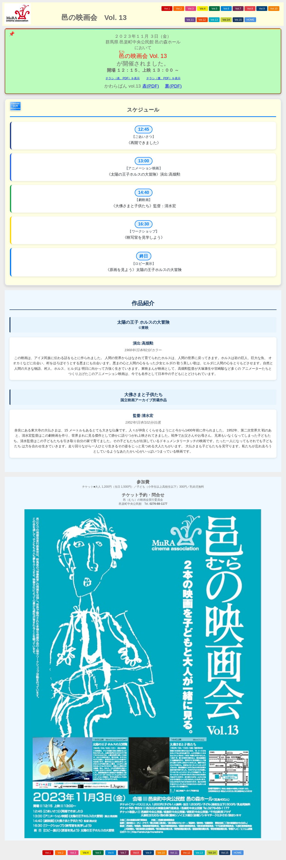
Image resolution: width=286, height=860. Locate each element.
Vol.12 (202, 19)
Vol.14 (226, 19)
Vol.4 (202, 8)
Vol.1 (167, 8)
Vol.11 (190, 19)
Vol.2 (179, 8)
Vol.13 (214, 19)
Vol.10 (273, 8)
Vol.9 (262, 8)
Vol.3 (191, 8)
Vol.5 (214, 8)
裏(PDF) (173, 86)
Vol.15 (238, 19)
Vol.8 (250, 8)
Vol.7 (238, 8)
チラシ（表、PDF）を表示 (123, 78)
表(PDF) (150, 86)
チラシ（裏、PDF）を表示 (163, 78)
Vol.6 (226, 8)
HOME (250, 19)
